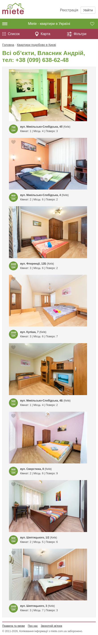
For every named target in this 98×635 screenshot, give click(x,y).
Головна (8, 45)
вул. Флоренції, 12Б (33, 263)
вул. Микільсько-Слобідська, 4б (41, 126)
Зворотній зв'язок (51, 625)
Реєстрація (69, 10)
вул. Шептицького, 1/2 (34, 537)
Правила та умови (13, 625)
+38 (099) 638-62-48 (42, 60)
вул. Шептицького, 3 (33, 605)
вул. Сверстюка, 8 (32, 469)
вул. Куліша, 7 (29, 332)
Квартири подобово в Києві (36, 45)
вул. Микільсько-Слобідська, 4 (40, 195)
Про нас (33, 625)
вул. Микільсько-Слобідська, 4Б (41, 400)
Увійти (88, 10)
